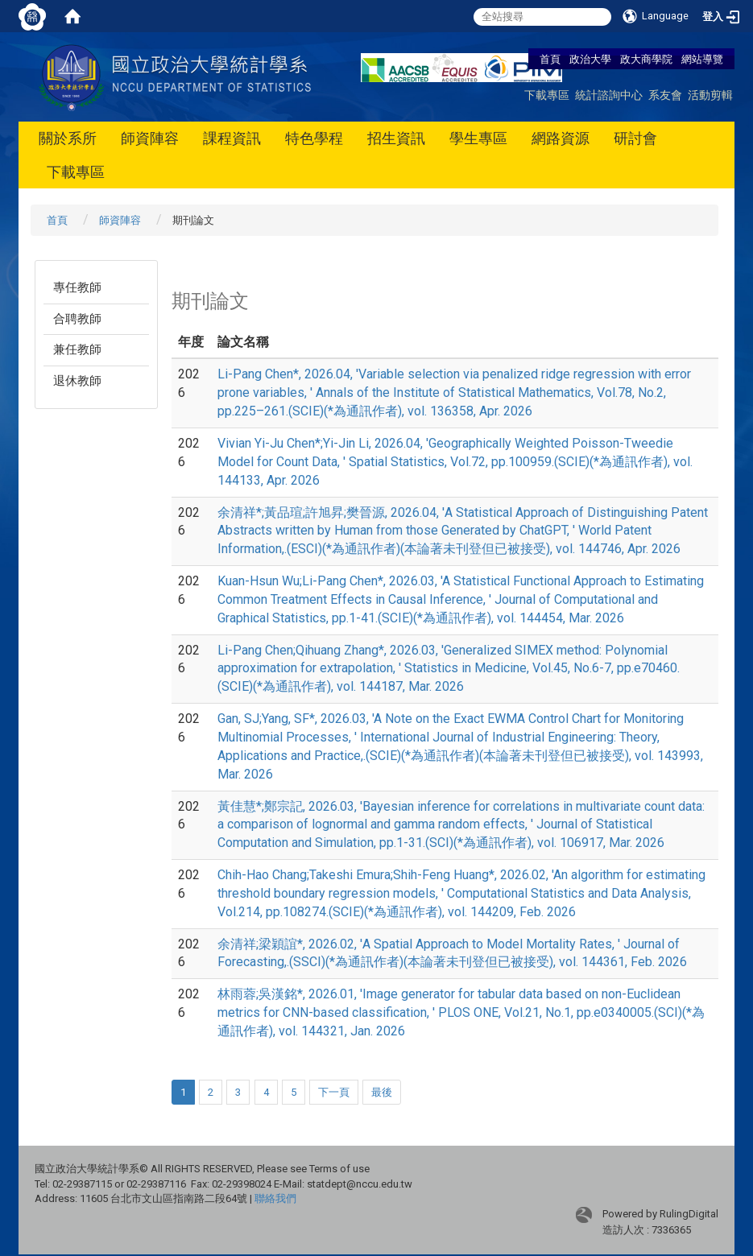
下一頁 (334, 1092)
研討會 (635, 138)
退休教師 (77, 381)
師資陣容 (150, 138)
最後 (381, 1092)
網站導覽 (702, 59)
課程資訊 (232, 138)
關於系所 (68, 138)
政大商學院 (647, 59)
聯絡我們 (275, 1198)
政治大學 (590, 59)
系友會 (665, 94)
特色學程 (314, 138)
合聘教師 (77, 319)
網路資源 (561, 138)
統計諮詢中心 (609, 94)
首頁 (550, 59)
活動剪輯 (710, 94)
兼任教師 (77, 349)
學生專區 (478, 138)
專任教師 (77, 287)
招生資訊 (396, 138)
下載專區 (546, 94)
